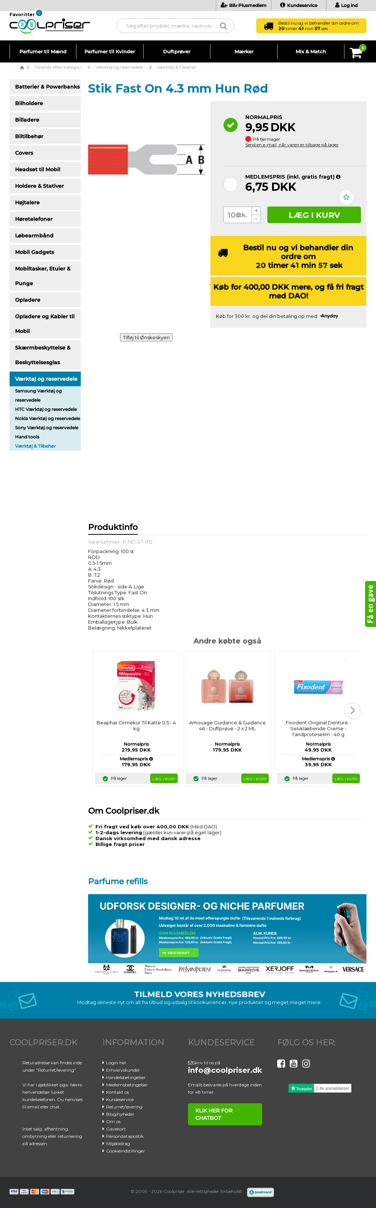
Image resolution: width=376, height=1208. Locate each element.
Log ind (346, 5)
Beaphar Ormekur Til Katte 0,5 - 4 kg (136, 725)
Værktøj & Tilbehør (35, 446)
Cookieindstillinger (125, 1151)
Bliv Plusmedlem (244, 5)
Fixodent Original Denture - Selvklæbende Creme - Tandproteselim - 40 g (318, 728)
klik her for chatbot (212, 1114)
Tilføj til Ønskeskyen (146, 337)
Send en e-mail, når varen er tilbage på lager (292, 144)
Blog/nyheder (120, 1114)
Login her (116, 1062)
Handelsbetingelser (126, 1077)
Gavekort (116, 1129)
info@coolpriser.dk (225, 1070)
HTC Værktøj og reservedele (46, 409)
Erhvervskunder (123, 1070)
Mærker (244, 51)
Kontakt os (117, 1092)
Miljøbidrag (118, 1143)
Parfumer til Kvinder (109, 51)
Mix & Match (311, 51)
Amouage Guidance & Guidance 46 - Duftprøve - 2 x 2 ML (227, 725)
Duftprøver (176, 51)
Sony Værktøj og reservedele (46, 427)
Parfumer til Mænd (42, 51)
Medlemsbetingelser (127, 1084)
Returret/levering (124, 1107)
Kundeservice (298, 5)
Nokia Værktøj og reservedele (47, 418)
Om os (113, 1121)
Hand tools (27, 437)
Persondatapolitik (125, 1136)
